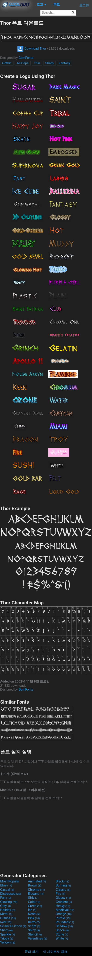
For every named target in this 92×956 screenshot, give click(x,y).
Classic (63, 890)
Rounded (65, 922)
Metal (6, 914)
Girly (33, 898)
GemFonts (26, 58)
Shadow (64, 926)
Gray (5, 906)
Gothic (6, 63)
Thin (37, 63)
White (62, 938)
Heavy (63, 906)
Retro (34, 922)
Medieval (65, 910)
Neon (34, 914)
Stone (62, 934)
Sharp (49, 63)
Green (35, 906)
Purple (63, 918)
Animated (37, 881)
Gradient (64, 902)
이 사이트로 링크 (55, 952)
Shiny (34, 930)
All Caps (23, 63)
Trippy (6, 938)
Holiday (7, 910)
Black (62, 881)
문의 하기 (31, 952)
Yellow (7, 942)
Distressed (10, 894)
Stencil (35, 934)
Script (34, 926)
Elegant (36, 894)
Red (5, 922)
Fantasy (64, 63)
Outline (8, 918)
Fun (5, 898)
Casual (7, 890)
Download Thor (31, 48)
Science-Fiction (13, 926)
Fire (60, 894)
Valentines (37, 938)
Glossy (63, 898)
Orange (64, 914)
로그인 (84, 5)
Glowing (8, 902)
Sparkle (7, 934)
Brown (34, 885)
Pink (34, 918)
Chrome (36, 890)
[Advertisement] (46, 836)
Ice (32, 910)
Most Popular (10, 881)
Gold (34, 902)
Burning (63, 885)
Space (62, 930)
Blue (6, 885)
